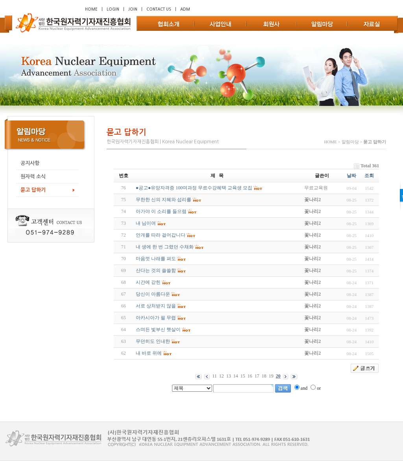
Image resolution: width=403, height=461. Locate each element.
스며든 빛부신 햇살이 (158, 329)
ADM (185, 9)
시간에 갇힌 (148, 282)
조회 (369, 175)
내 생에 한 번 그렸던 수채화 (165, 247)
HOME (91, 9)
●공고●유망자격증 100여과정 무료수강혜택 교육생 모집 (194, 188)
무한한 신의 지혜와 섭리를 (163, 199)
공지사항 (29, 163)
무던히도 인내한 (153, 341)
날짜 (351, 175)
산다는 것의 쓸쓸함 (156, 270)
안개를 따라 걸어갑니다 (160, 235)
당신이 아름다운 (153, 294)
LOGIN (113, 9)
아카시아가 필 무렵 (156, 317)
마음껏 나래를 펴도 (156, 258)
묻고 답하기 (33, 190)
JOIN (132, 9)
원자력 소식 (33, 176)
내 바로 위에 (149, 353)
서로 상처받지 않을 (156, 306)
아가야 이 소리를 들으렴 (161, 211)
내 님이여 (146, 223)
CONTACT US (158, 9)
